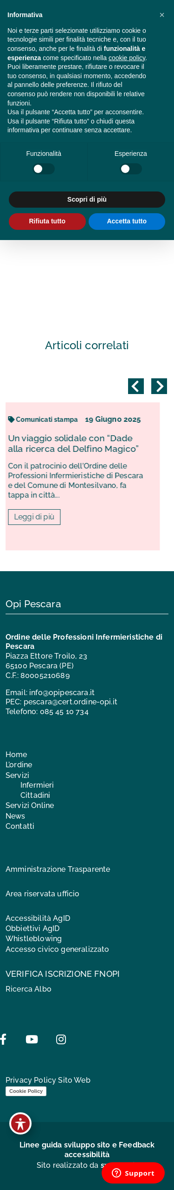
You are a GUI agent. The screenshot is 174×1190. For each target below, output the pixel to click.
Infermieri (37, 785)
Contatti (20, 826)
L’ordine (19, 764)
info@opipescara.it (62, 692)
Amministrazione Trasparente (58, 869)
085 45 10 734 (64, 711)
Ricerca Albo (29, 989)
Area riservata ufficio (43, 893)
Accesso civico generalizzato (57, 949)
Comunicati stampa (51, 419)
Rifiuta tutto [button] (47, 221)
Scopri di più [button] (87, 199)
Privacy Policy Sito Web (48, 1080)
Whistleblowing (34, 938)
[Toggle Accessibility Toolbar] (20, 1123)
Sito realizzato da (87, 1165)
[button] (162, 14)
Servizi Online (30, 805)
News (16, 816)
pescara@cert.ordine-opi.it (70, 701)
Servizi (17, 775)
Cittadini (35, 795)
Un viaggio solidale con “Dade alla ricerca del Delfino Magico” (82, 443)
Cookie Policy (26, 1091)
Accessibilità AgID (38, 918)
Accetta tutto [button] (127, 221)
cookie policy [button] (127, 58)
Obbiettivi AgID (32, 928)
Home (16, 754)
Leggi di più (43, 516)
